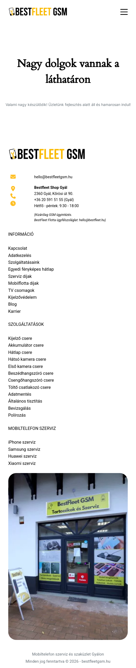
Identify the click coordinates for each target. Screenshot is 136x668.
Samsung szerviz (24, 449)
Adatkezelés (19, 255)
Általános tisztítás (25, 401)
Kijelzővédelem (22, 297)
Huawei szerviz (22, 456)
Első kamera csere (25, 366)
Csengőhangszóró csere (31, 380)
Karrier (14, 311)
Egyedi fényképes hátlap (31, 269)
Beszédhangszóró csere (30, 373)
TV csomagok (21, 290)
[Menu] (124, 12)
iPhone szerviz (22, 442)
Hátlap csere (20, 352)
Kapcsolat (17, 248)
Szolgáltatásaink (24, 262)
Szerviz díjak (20, 276)
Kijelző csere (20, 338)
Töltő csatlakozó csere (29, 387)
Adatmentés (19, 394)
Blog (12, 304)
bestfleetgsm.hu (96, 661)
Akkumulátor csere (26, 345)
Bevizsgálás (19, 408)
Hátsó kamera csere (27, 359)
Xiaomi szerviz (22, 463)
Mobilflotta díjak (23, 283)
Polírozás (17, 415)
